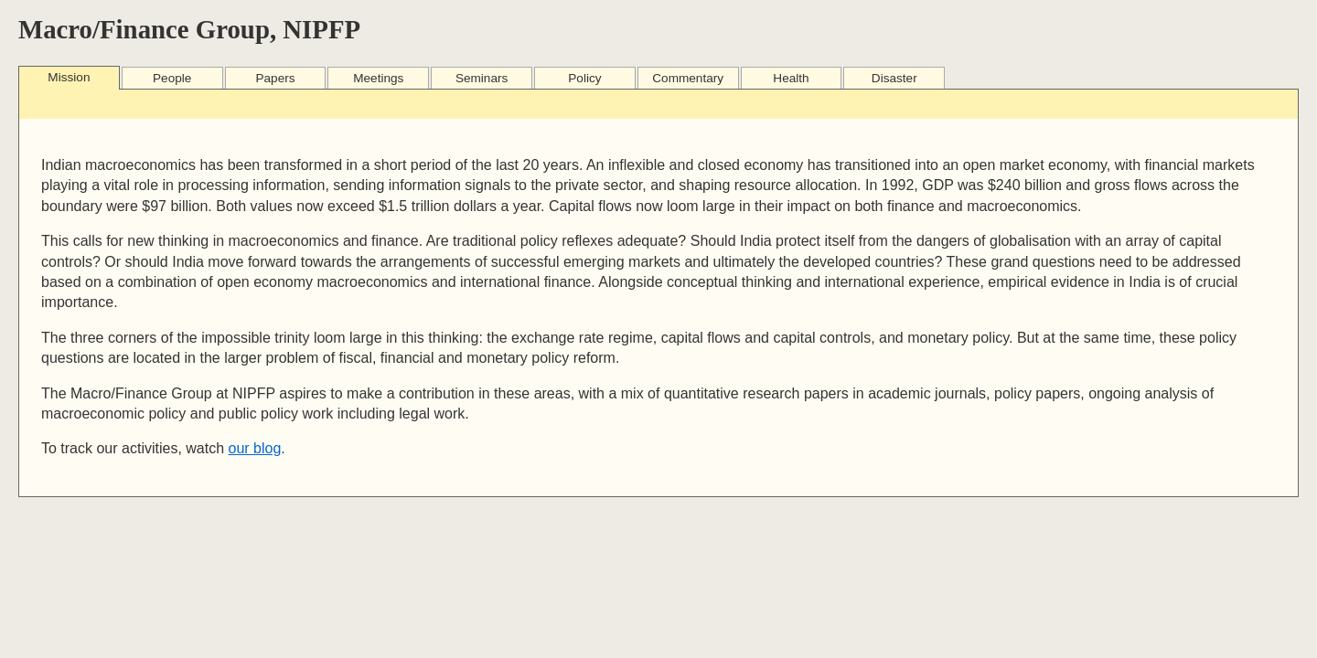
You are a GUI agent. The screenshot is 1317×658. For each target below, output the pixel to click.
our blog (255, 448)
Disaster (894, 78)
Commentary (687, 78)
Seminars (481, 78)
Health (790, 78)
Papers (274, 78)
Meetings (378, 78)
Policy (584, 78)
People (172, 78)
